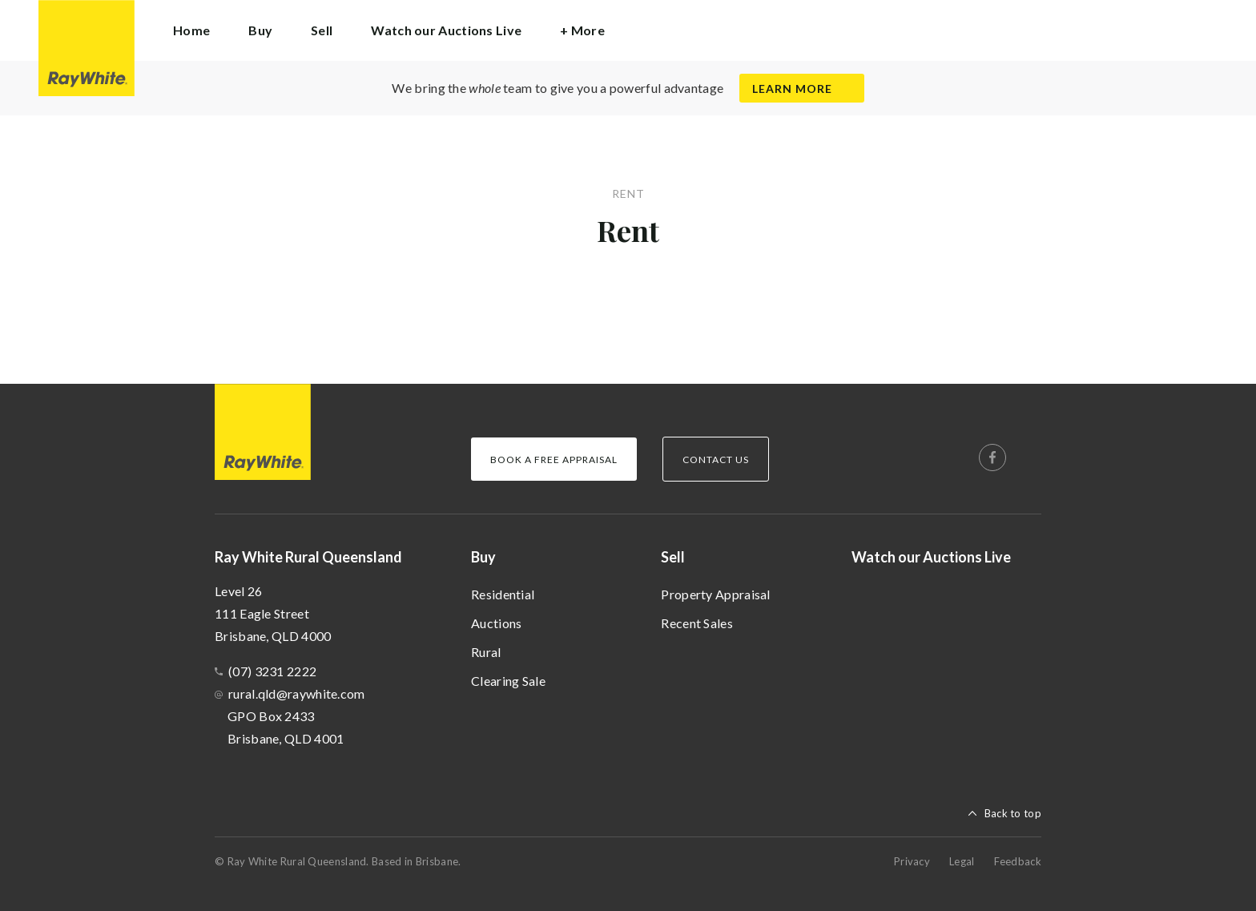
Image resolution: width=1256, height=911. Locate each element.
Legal (962, 861)
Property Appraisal (715, 594)
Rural (486, 651)
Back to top (1012, 813)
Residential (502, 594)
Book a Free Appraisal (554, 459)
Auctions (496, 623)
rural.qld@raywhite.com (296, 693)
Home (191, 30)
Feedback (1017, 861)
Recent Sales (697, 623)
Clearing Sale (508, 680)
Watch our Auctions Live (446, 30)
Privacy (912, 861)
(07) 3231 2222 (272, 671)
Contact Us (715, 459)
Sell (673, 557)
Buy (483, 557)
